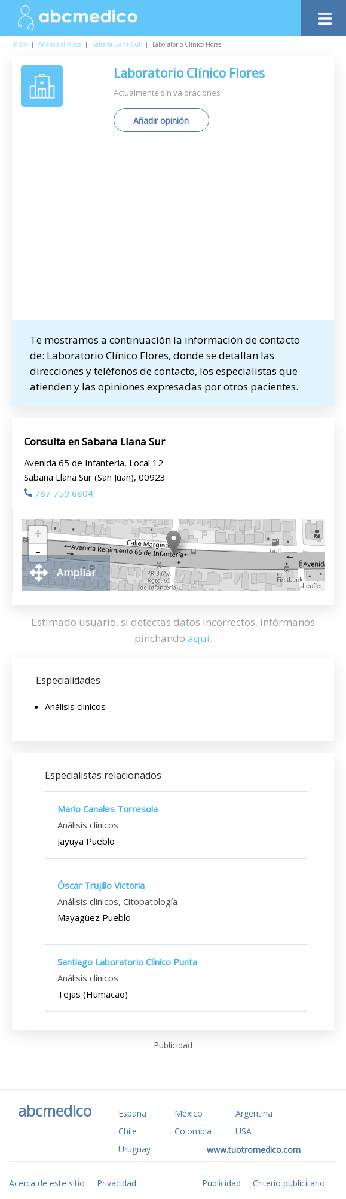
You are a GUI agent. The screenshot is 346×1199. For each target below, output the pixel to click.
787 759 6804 (58, 493)
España (132, 1113)
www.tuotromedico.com (254, 1149)
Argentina (253, 1113)
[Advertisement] (183, 230)
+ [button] (38, 535)
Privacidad (116, 1183)
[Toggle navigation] (323, 15)
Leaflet (312, 585)
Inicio (19, 44)
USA (243, 1131)
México (188, 1113)
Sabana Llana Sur (116, 44)
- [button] (37, 553)
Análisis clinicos (59, 44)
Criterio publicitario (289, 1183)
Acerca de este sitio (47, 1183)
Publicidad (221, 1183)
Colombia (193, 1131)
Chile (127, 1131)
